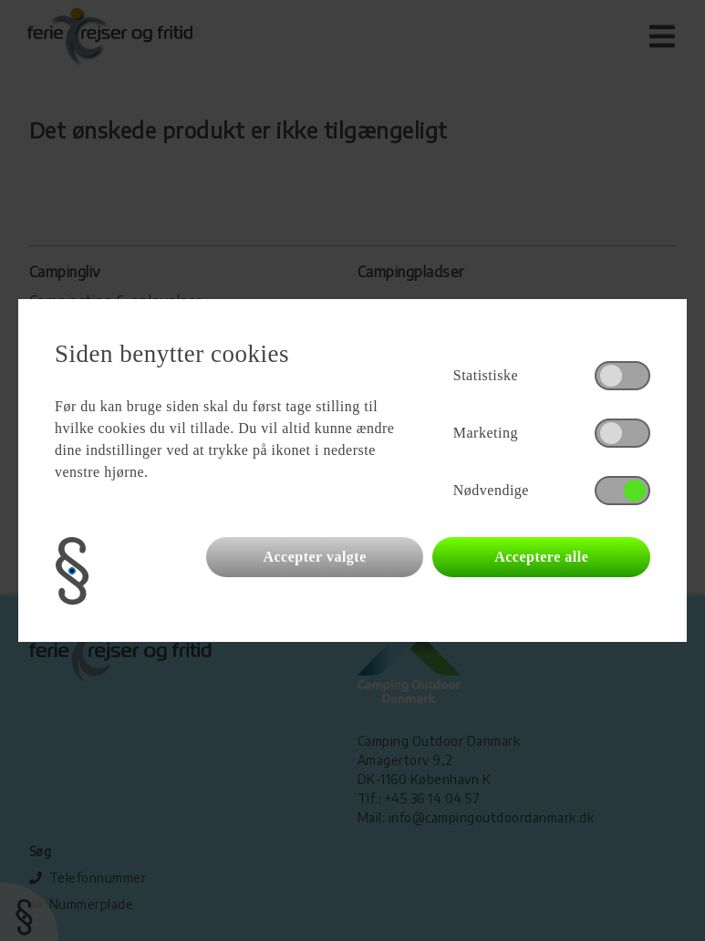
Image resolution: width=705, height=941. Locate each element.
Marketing (485, 432)
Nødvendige (491, 490)
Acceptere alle (541, 556)
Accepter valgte (314, 556)
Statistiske (485, 375)
